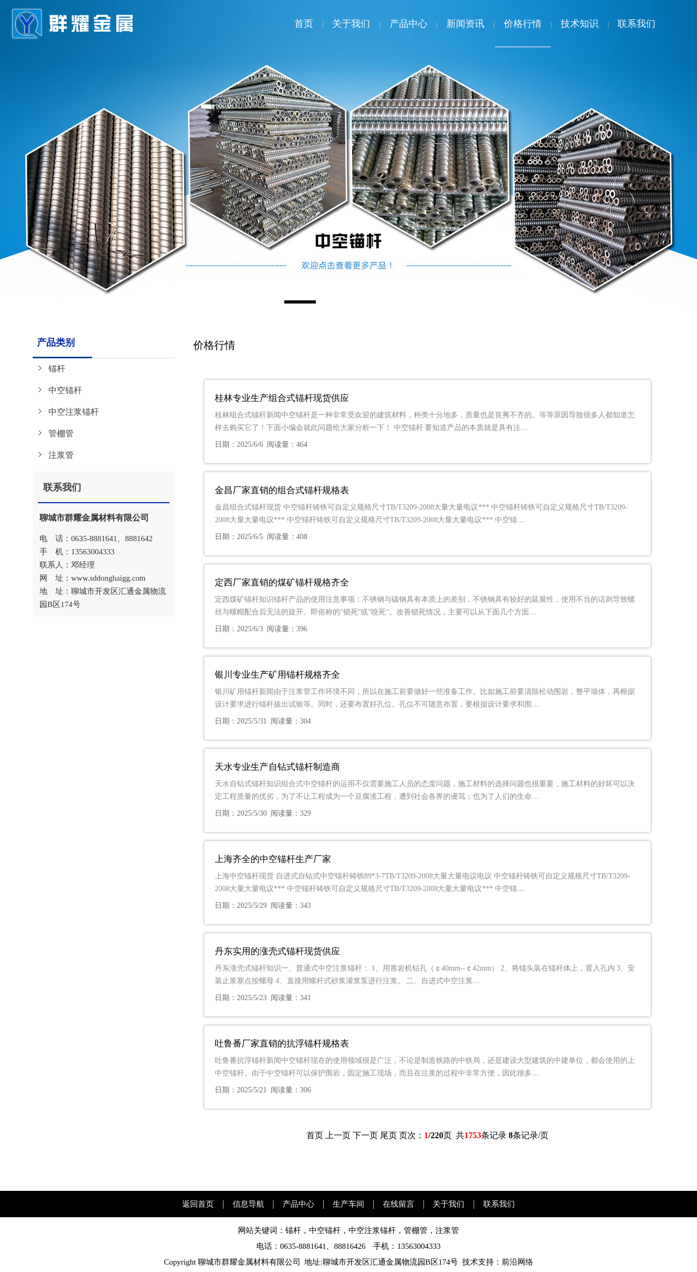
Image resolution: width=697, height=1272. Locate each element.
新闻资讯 (465, 23)
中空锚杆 (65, 390)
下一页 (365, 1135)
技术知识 (580, 23)
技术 (470, 1262)
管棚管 (61, 433)
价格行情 (523, 23)
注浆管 (61, 455)
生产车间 (348, 1204)
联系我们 (636, 23)
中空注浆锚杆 (73, 411)
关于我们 (351, 23)
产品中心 (408, 23)
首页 (303, 23)
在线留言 (398, 1204)
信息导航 (248, 1204)
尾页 (388, 1135)
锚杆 (56, 368)
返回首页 (198, 1204)
